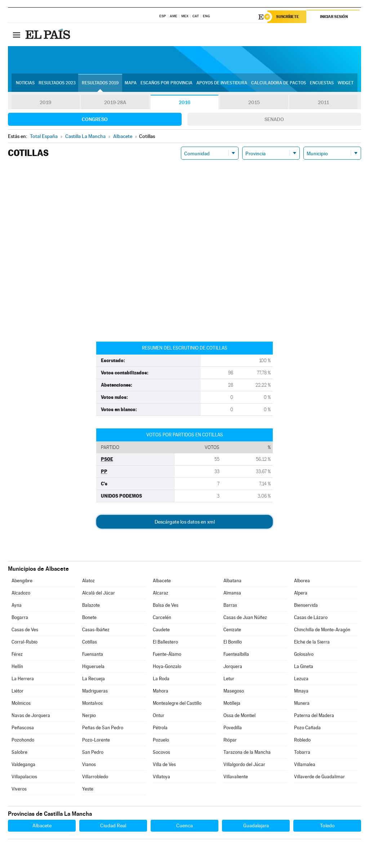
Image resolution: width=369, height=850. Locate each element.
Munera (302, 703)
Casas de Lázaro (311, 617)
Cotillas (89, 642)
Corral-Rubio (24, 642)
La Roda (161, 678)
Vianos (89, 764)
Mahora (160, 691)
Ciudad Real (113, 825)
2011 (323, 102)
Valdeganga (23, 764)
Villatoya (161, 776)
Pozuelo (161, 740)
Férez (17, 654)
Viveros (19, 789)
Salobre (19, 752)
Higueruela (93, 666)
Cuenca (184, 825)
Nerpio (89, 715)
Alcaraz (160, 593)
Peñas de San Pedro (102, 727)
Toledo (327, 825)
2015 (254, 102)
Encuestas (322, 83)
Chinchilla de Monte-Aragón (322, 629)
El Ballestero (165, 642)
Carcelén (162, 617)
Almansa (232, 593)
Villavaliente (235, 776)
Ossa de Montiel (239, 715)
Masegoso (233, 691)
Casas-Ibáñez (96, 629)
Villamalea (304, 764)
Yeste (87, 789)
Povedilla (232, 727)
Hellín (17, 666)
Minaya (301, 691)
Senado (274, 119)
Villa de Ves (164, 764)
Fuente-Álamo (167, 654)
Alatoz (88, 580)
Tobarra (302, 752)
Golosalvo (304, 654)
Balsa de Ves (165, 605)
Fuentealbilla (236, 654)
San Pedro (92, 752)
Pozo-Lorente (96, 740)
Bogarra (20, 617)
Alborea (302, 580)
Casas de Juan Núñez (245, 617)
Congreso (95, 119)
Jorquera (232, 666)
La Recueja (93, 678)
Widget (346, 83)
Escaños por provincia (166, 83)
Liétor (17, 691)
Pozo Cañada (307, 727)
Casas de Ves (25, 629)
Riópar (230, 740)
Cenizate (232, 629)
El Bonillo (232, 642)
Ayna (17, 605)
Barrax (230, 605)
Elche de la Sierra (312, 642)
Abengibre (22, 580)
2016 (184, 102)
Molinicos (21, 703)
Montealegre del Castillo (177, 703)
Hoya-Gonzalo (167, 666)
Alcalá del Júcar (98, 593)
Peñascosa (23, 727)
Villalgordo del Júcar (244, 764)
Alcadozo (21, 593)
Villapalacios (24, 776)
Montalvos (92, 703)
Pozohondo (23, 740)
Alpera (300, 593)
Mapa (131, 83)
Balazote (91, 605)
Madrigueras (95, 691)
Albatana (232, 580)
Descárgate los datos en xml (185, 522)
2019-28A (115, 102)
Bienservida (306, 605)
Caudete (161, 629)
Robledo (302, 740)
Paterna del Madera (314, 715)
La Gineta (303, 666)
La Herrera (23, 678)
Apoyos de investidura (221, 83)
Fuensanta (92, 654)
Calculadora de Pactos (278, 83)
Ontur (158, 715)
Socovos (161, 752)
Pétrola (160, 727)
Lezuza (301, 678)
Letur (228, 678)
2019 (45, 102)
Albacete (162, 580)
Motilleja (231, 703)
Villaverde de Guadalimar (319, 776)
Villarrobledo (95, 776)
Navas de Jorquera (31, 715)
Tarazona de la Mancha (247, 752)
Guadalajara (256, 825)
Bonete (89, 617)
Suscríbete (287, 16)
